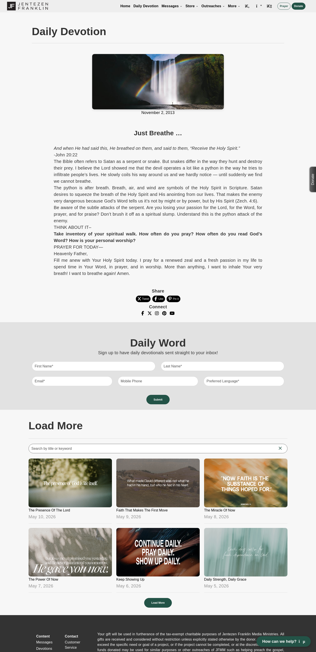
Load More (158, 602)
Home (125, 6)
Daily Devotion (145, 6)
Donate (298, 6)
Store (191, 6)
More (234, 6)
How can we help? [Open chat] (283, 641)
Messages (172, 6)
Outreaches (213, 6)
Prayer (284, 6)
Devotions (44, 648)
